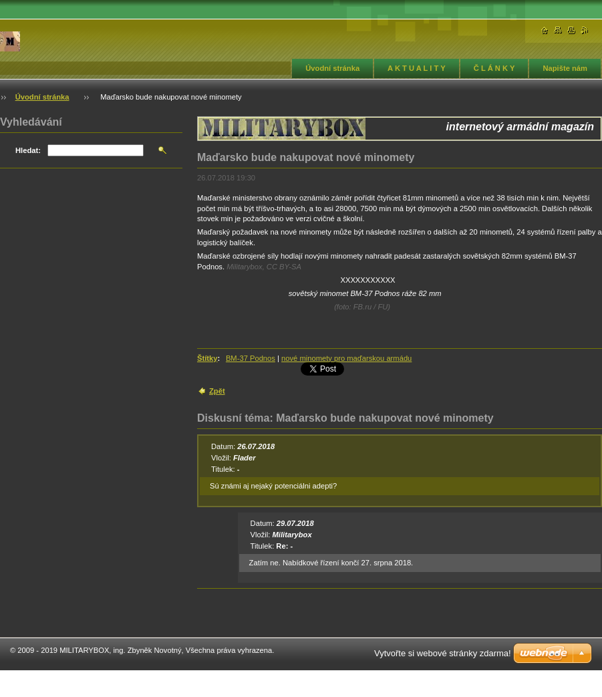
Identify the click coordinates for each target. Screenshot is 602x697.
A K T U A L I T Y (417, 68)
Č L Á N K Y (494, 68)
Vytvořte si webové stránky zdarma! (442, 653)
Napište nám (565, 68)
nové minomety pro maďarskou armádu (346, 358)
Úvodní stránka (332, 68)
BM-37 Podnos (250, 358)
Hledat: (28, 150)
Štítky (207, 358)
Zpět (217, 391)
